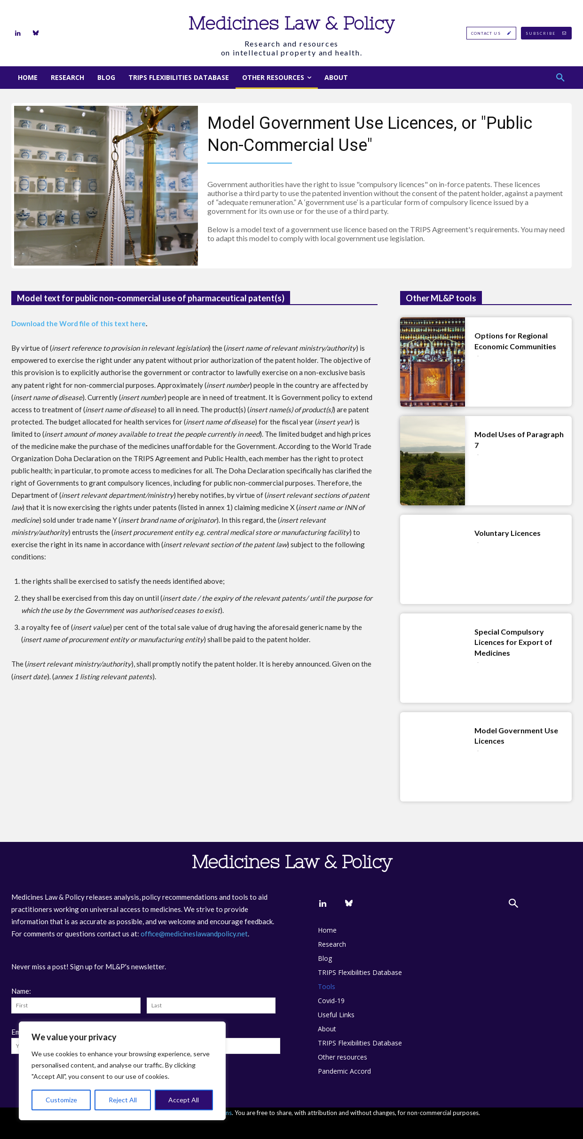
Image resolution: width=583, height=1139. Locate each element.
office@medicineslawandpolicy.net (194, 933)
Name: (21, 991)
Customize (61, 1100)
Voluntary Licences (507, 532)
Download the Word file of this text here (78, 323)
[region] (122, 1070)
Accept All (183, 1100)
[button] (560, 77)
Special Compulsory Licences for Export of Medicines (513, 642)
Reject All (123, 1100)
